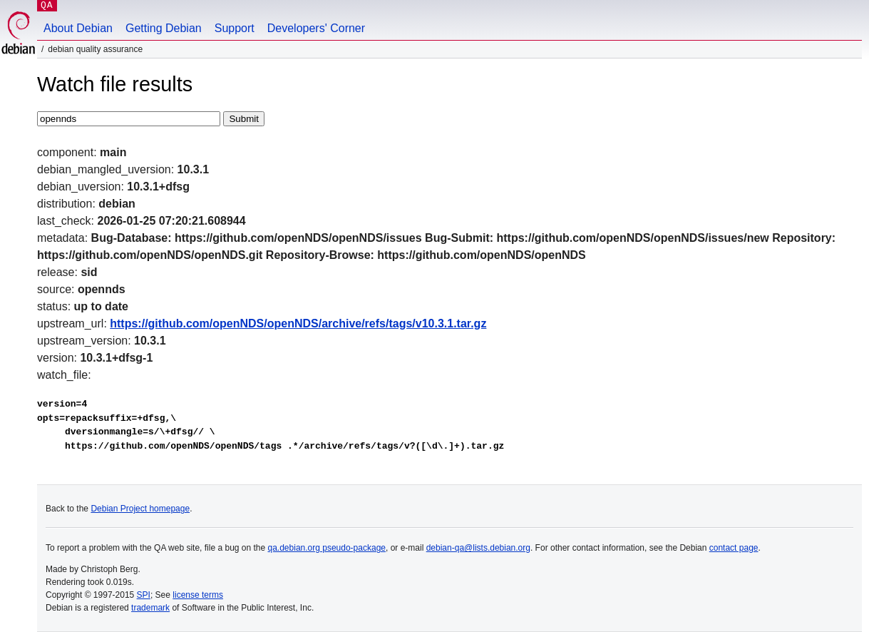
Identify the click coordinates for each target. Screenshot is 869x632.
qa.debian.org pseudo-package (327, 548)
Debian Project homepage (140, 509)
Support (234, 28)
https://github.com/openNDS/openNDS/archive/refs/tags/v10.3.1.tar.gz (298, 323)
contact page (734, 548)
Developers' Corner (316, 28)
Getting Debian (163, 28)
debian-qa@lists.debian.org (478, 548)
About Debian (78, 28)
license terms (198, 595)
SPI (143, 595)
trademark (150, 608)
